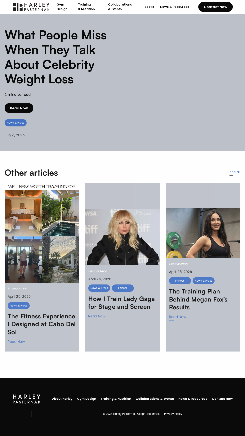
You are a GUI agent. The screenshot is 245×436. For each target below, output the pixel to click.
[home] (31, 7)
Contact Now (215, 6)
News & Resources (174, 7)
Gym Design (62, 6)
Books (149, 7)
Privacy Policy (173, 414)
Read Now (19, 108)
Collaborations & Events (120, 6)
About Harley (62, 399)
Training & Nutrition (86, 6)
